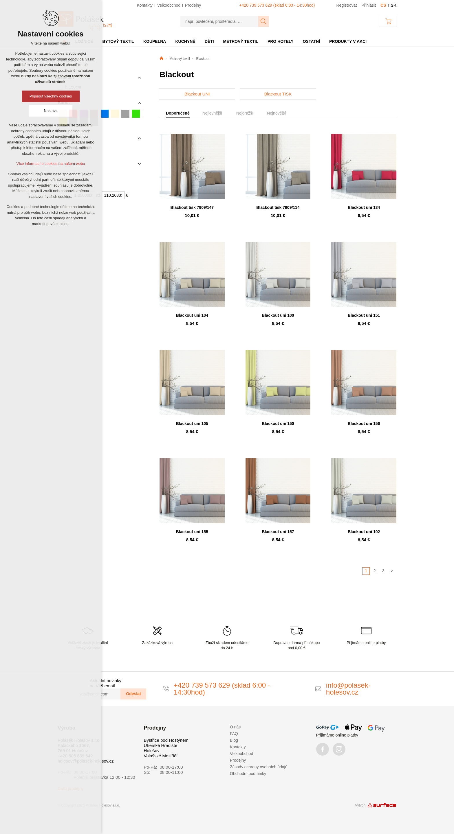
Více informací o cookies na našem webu (50, 163)
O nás (235, 727)
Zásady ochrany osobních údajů (258, 767)
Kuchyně (185, 41)
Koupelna (154, 41)
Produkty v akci (348, 41)
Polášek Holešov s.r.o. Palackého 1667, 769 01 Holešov (79, 745)
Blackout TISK (278, 93)
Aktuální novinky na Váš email (105, 683)
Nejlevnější (212, 113)
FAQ (234, 733)
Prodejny (238, 760)
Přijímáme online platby (337, 735)
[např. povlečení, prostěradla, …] (219, 21)
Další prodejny (71, 788)
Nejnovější (276, 113)
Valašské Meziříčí (160, 755)
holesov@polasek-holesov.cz (86, 760)
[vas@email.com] (97, 693)
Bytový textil (118, 41)
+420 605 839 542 (75, 755)
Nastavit (51, 110)
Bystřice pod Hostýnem (166, 740)
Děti (209, 41)
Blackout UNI (197, 93)
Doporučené (178, 113)
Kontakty (238, 747)
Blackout (202, 59)
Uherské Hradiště (160, 745)
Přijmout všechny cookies (51, 96)
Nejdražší (244, 113)
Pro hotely (281, 41)
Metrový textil (240, 41)
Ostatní (311, 41)
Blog (234, 740)
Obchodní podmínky (248, 773)
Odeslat (133, 693)
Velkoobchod (241, 753)
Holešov (152, 750)
